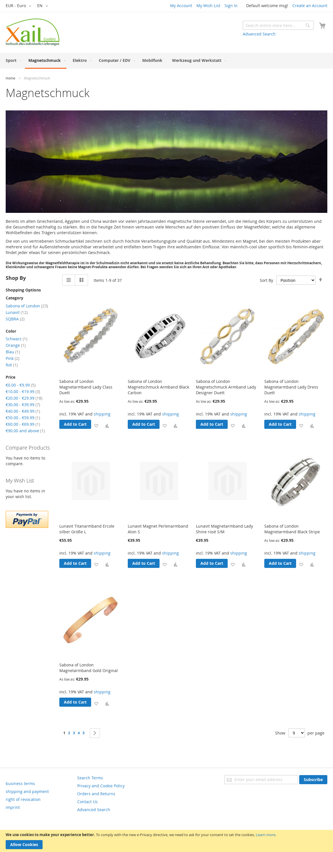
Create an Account (309, 5)
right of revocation (23, 799)
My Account (181, 5)
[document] (166, 841)
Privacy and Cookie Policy (101, 785)
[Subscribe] (313, 779)
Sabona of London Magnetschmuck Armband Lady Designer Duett (226, 387)
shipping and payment (27, 791)
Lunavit (17, 312)
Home (10, 78)
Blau (13, 351)
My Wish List (208, 5)
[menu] (166, 61)
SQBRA (15, 319)
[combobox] (278, 25)
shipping (102, 414)
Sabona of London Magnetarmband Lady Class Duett (85, 387)
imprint (13, 807)
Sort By (266, 280)
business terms (20, 783)
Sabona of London (27, 306)
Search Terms (90, 777)
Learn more (265, 834)
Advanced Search (259, 34)
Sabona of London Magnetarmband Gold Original (88, 667)
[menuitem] (12, 60)
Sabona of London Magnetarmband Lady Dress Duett (291, 387)
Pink (12, 358)
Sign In (231, 5)
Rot (12, 365)
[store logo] (32, 32)
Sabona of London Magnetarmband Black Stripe (292, 528)
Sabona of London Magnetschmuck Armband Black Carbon (158, 387)
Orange (16, 345)
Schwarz (16, 338)
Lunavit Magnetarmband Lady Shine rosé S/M (224, 528)
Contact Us (87, 801)
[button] (19, 6)
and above (25, 430)
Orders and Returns (96, 793)
